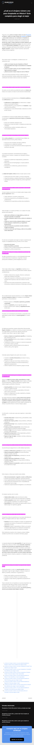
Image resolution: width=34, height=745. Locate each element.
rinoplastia (23, 36)
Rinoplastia (28, 34)
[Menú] (31, 2)
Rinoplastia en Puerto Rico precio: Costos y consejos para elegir (16, 652)
